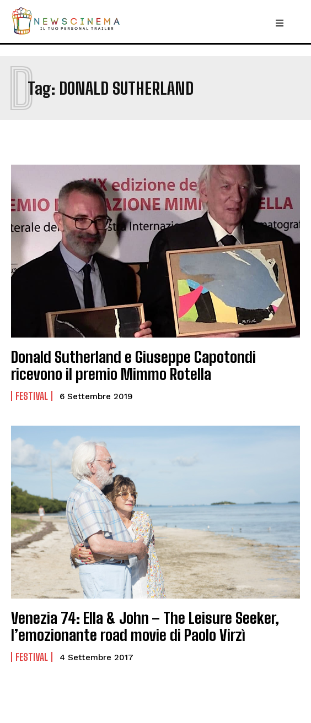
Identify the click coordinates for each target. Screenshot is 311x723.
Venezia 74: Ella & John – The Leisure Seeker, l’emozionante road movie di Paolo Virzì (145, 626)
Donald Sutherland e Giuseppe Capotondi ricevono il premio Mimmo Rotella (133, 365)
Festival (31, 396)
